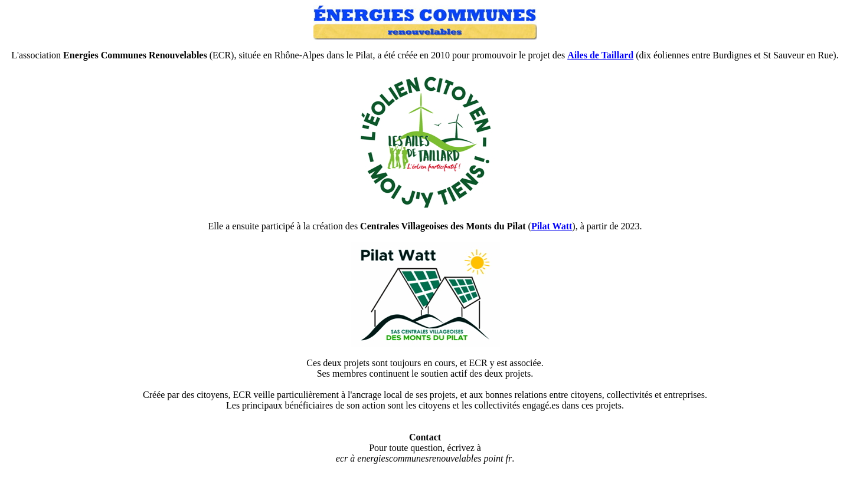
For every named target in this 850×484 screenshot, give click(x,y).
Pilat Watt (551, 226)
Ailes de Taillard (600, 55)
